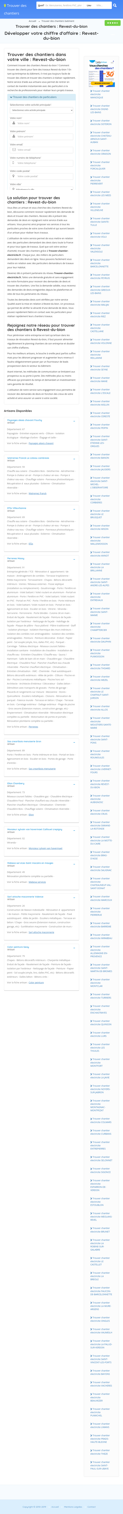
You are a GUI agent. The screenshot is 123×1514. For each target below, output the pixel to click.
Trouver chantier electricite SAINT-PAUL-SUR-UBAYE (100, 1465)
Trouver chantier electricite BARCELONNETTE (100, 263)
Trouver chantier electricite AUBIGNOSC (100, 799)
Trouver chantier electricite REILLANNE (100, 354)
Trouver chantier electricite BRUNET (100, 1230)
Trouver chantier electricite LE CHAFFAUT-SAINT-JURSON (100, 693)
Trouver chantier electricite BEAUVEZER (100, 1397)
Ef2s (31, 543)
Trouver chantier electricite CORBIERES (100, 499)
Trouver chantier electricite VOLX (100, 235)
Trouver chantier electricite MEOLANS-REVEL (101, 1216)
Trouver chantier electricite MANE (100, 379)
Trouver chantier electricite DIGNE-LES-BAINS (100, 109)
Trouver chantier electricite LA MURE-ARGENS (100, 1306)
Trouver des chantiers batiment (58, 21)
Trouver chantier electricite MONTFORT (100, 1062)
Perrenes (33, 726)
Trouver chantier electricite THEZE (100, 1452)
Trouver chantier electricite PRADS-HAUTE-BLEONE (100, 1438)
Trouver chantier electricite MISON (100, 527)
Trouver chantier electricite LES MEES (100, 193)
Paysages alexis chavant (41, 443)
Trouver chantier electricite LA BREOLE (100, 1276)
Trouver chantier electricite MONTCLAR (100, 983)
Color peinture (36, 982)
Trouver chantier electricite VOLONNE (101, 341)
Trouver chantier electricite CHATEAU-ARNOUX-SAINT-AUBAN (101, 137)
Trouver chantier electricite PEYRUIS (100, 276)
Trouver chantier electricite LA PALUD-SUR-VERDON (101, 1344)
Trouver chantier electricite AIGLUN (100, 403)
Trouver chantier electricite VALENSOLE (100, 248)
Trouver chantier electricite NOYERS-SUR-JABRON (100, 1089)
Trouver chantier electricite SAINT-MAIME (100, 611)
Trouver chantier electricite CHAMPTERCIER (100, 626)
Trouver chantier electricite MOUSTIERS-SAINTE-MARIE (101, 722)
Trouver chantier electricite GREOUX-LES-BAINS (100, 289)
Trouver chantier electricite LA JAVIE (100, 1076)
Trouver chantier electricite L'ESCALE (100, 391)
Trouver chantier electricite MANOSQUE (100, 94)
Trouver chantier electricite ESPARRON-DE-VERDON (100, 1185)
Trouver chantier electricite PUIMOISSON (100, 653)
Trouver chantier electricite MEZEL (100, 678)
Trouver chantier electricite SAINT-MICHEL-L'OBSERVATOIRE (100, 482)
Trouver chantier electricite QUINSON (100, 1022)
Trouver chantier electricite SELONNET (101, 1158)
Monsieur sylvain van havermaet (45, 848)
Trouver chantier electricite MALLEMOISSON (100, 540)
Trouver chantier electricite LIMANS (100, 1425)
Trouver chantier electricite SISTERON (100, 122)
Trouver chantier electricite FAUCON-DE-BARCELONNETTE (101, 1291)
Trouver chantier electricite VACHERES (101, 1384)
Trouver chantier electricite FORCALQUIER (100, 165)
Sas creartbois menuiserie (42, 768)
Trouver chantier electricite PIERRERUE (100, 911)
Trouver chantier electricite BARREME (100, 925)
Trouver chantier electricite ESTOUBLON (100, 1201)
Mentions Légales (73, 1506)
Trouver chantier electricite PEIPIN (100, 426)
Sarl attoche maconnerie (41, 932)
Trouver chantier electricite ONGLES (100, 1319)
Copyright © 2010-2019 (34, 1506)
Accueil (32, 21)
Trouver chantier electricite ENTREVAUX (100, 597)
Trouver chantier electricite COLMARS (100, 1120)
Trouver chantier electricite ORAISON (100, 152)
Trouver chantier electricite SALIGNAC (101, 868)
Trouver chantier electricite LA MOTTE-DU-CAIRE (101, 840)
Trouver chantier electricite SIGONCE (100, 1170)
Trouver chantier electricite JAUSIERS (100, 468)
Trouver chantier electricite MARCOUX (101, 898)
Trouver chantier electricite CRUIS (100, 812)
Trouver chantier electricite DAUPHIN (100, 640)
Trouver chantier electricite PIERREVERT (100, 180)
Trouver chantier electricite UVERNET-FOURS (100, 769)
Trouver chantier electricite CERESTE (100, 414)
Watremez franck (37, 493)
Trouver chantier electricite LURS (100, 1034)
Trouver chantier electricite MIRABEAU (101, 936)
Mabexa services (37, 881)
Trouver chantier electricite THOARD (100, 666)
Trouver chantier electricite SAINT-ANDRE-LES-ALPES (100, 582)
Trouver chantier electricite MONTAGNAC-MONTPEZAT (100, 1105)
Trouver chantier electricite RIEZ (100, 315)
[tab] (41, 421)
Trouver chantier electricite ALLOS (100, 708)
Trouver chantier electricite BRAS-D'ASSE (100, 855)
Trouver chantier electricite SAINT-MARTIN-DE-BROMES (101, 968)
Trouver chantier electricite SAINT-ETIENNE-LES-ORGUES (100, 441)
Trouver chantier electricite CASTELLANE (100, 328)
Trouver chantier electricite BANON (100, 456)
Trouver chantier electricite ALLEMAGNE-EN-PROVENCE (100, 951)
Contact (92, 1506)
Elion (31, 814)
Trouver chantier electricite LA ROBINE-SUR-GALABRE (100, 1244)
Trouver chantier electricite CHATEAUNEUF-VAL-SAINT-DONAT (100, 883)
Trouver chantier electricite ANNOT (100, 554)
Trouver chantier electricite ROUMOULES (100, 754)
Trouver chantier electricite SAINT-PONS (100, 739)
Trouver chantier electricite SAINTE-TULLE (100, 221)
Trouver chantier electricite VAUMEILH (101, 1331)
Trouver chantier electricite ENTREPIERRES (100, 1145)
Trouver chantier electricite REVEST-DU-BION (100, 784)
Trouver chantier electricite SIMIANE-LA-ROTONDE (100, 825)
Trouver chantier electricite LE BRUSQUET (100, 514)
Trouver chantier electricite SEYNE (100, 368)
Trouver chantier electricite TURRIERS (100, 996)
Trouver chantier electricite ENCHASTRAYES (100, 1009)
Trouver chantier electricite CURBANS (100, 1132)
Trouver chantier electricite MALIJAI (100, 303)
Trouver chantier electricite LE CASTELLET (100, 1261)
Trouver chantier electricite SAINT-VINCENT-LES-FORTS (100, 1359)
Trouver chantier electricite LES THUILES (100, 1047)
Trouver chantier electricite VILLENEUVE (100, 207)
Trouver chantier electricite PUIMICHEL (100, 1412)
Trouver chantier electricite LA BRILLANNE (100, 567)
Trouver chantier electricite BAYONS (100, 1372)
